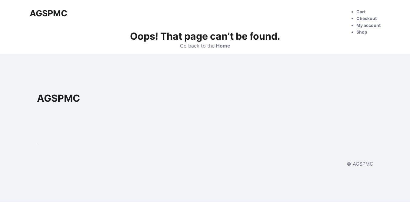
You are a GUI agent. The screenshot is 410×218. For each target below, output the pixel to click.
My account (368, 25)
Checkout (366, 18)
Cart (360, 11)
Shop (361, 32)
